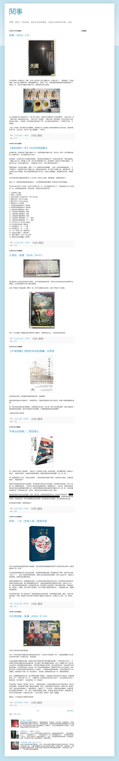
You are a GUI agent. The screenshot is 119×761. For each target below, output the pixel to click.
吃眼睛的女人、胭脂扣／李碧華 (29, 731)
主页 (37, 711)
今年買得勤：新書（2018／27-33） (29, 616)
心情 (15, 245)
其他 (15, 421)
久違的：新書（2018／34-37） (26, 255)
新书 (15, 138)
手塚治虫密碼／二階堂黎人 (24, 431)
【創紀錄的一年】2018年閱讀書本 (28, 148)
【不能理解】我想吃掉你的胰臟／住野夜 (31, 351)
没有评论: (26, 418)
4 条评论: (26, 702)
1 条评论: (26, 135)
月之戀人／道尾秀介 (26, 720)
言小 (15, 606)
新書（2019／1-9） (20, 35)
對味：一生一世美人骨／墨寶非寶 (28, 521)
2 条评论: (27, 242)
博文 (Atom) (17, 714)
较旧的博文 (70, 711)
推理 (15, 511)
